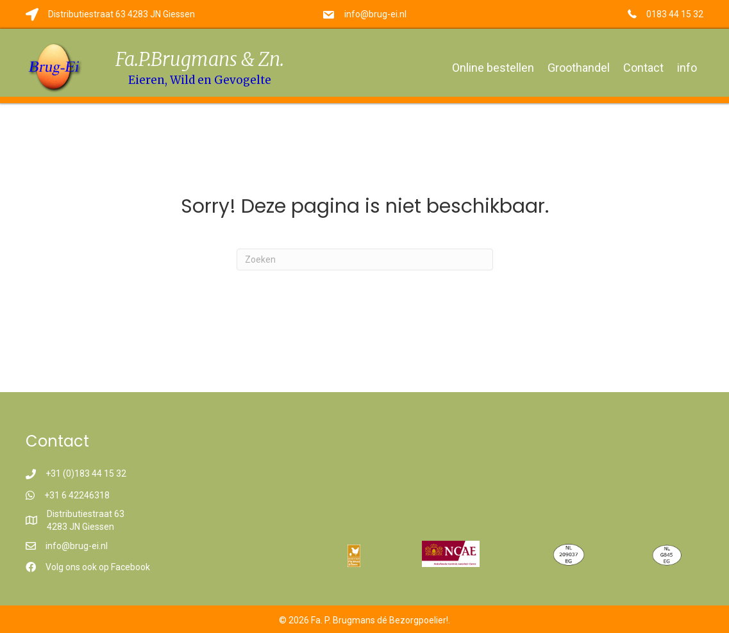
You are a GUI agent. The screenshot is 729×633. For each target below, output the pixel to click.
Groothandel (579, 67)
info (687, 67)
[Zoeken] (365, 259)
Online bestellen (493, 67)
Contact (643, 67)
